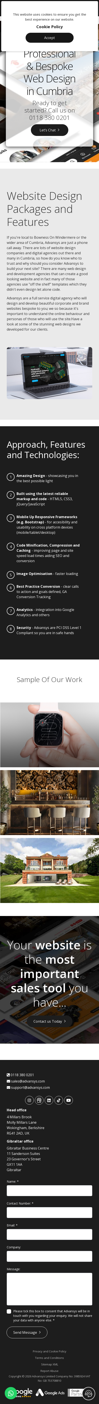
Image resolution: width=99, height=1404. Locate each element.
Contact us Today (48, 1021)
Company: (14, 1247)
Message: (13, 1269)
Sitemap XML (49, 1364)
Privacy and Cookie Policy (49, 1351)
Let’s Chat (48, 130)
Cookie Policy (49, 26)
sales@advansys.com (26, 1081)
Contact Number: (20, 1203)
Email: (12, 1225)
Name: (13, 1181)
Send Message (25, 1332)
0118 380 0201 (49, 117)
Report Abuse (49, 1371)
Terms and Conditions (49, 1358)
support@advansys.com (28, 1087)
